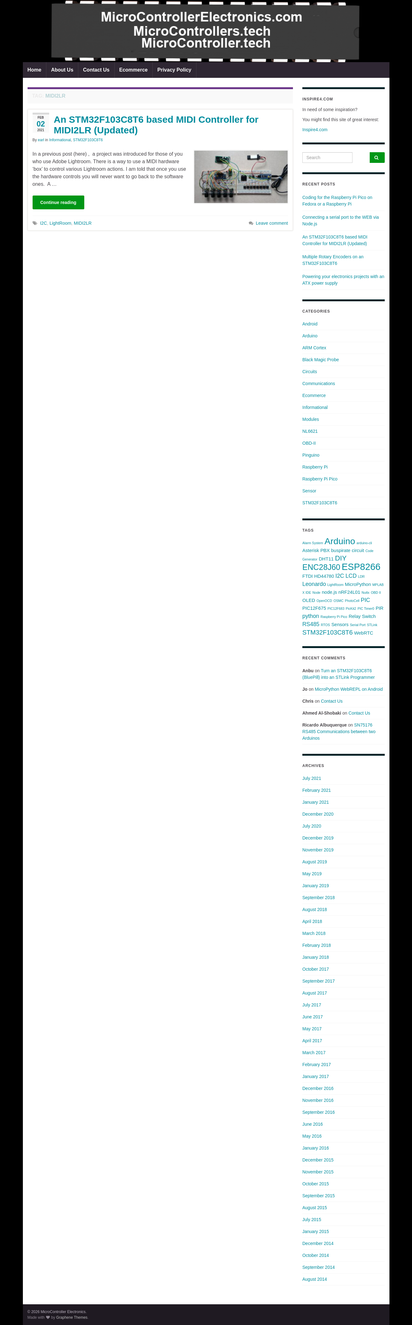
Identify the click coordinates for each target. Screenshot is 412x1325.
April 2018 (312, 921)
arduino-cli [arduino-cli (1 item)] (364, 543)
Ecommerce (133, 69)
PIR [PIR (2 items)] (379, 608)
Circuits (309, 371)
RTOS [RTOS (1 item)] (325, 625)
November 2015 (318, 1171)
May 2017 (311, 1028)
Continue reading (58, 202)
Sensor (309, 490)
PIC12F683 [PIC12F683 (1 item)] (335, 608)
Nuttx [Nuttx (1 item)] (365, 592)
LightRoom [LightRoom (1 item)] (335, 585)
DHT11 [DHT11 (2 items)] (326, 558)
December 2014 (318, 1243)
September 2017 (318, 981)
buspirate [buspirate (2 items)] (341, 550)
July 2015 (311, 1219)
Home (34, 69)
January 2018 (315, 957)
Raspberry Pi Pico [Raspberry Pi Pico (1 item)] (334, 617)
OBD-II (309, 443)
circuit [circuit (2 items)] (358, 550)
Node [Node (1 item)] (316, 592)
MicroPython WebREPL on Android (349, 689)
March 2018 (314, 933)
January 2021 (315, 802)
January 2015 (315, 1231)
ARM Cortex (314, 347)
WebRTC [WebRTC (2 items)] (363, 633)
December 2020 (318, 814)
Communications (318, 383)
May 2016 (311, 1136)
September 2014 (318, 1267)
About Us (62, 69)
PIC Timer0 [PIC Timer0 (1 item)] (365, 608)
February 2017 (316, 1064)
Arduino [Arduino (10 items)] (340, 541)
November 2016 (318, 1100)
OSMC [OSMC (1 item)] (338, 601)
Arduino (309, 335)
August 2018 (314, 909)
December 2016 (318, 1088)
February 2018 (316, 945)
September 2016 (318, 1112)
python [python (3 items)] (310, 616)
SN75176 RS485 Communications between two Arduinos (338, 731)
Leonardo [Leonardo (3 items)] (314, 584)
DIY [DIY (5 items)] (341, 558)
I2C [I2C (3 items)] (339, 576)
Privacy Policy (174, 69)
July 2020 (311, 826)
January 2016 (315, 1148)
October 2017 (315, 969)
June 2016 (312, 1124)
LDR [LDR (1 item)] (361, 576)
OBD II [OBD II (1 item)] (376, 592)
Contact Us (96, 69)
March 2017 (314, 1052)
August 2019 (314, 861)
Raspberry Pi (315, 466)
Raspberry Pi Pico (319, 478)
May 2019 (311, 873)
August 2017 (314, 992)
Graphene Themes (71, 1317)
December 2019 (318, 837)
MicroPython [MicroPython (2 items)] (358, 584)
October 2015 (315, 1183)
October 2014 (315, 1255)
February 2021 (316, 790)
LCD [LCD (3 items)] (351, 576)
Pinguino (311, 455)
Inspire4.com (314, 129)
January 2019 (315, 885)
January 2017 (315, 1076)
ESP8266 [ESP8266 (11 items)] (361, 566)
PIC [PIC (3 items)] (365, 600)
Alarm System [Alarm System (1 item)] (312, 543)
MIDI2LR (83, 223)
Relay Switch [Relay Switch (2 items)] (362, 616)
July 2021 (311, 778)
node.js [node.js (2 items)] (329, 592)
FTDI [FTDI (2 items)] (307, 576)
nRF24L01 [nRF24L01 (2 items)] (349, 592)
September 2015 (318, 1195)
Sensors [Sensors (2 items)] (340, 624)
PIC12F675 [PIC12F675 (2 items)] (314, 608)
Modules (310, 419)
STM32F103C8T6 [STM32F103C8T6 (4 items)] (327, 632)
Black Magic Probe (320, 359)
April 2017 (312, 1040)
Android (309, 323)
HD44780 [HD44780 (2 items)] (324, 576)
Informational (60, 140)
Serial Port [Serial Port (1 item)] (358, 625)
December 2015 (318, 1159)
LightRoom (60, 223)
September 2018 (318, 897)
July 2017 (311, 1004)
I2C (43, 223)
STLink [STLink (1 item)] (372, 625)
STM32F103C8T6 (88, 140)
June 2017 (312, 1016)
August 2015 (314, 1207)
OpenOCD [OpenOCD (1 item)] (324, 601)
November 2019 (318, 849)
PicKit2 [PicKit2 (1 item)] (351, 608)
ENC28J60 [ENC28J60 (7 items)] (321, 567)
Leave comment (272, 223)
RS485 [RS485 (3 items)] (311, 624)
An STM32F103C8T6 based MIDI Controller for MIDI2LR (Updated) (156, 124)
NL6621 (310, 431)
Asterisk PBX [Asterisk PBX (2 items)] (316, 550)
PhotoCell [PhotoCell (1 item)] (352, 601)
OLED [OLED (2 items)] (308, 600)
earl (41, 140)
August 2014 (314, 1279)
